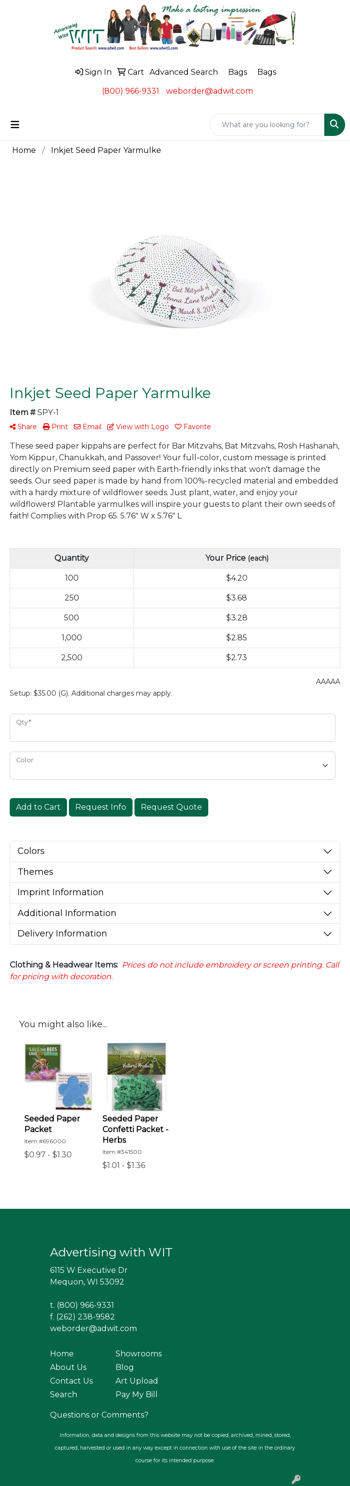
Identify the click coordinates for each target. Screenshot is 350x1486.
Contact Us (71, 1381)
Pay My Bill (137, 1394)
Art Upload (137, 1381)
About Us (68, 1367)
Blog (125, 1367)
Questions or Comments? (99, 1414)
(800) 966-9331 (130, 91)
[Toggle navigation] (15, 125)
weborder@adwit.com (209, 91)
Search (63, 1394)
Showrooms (139, 1353)
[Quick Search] (267, 125)
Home (62, 1353)
